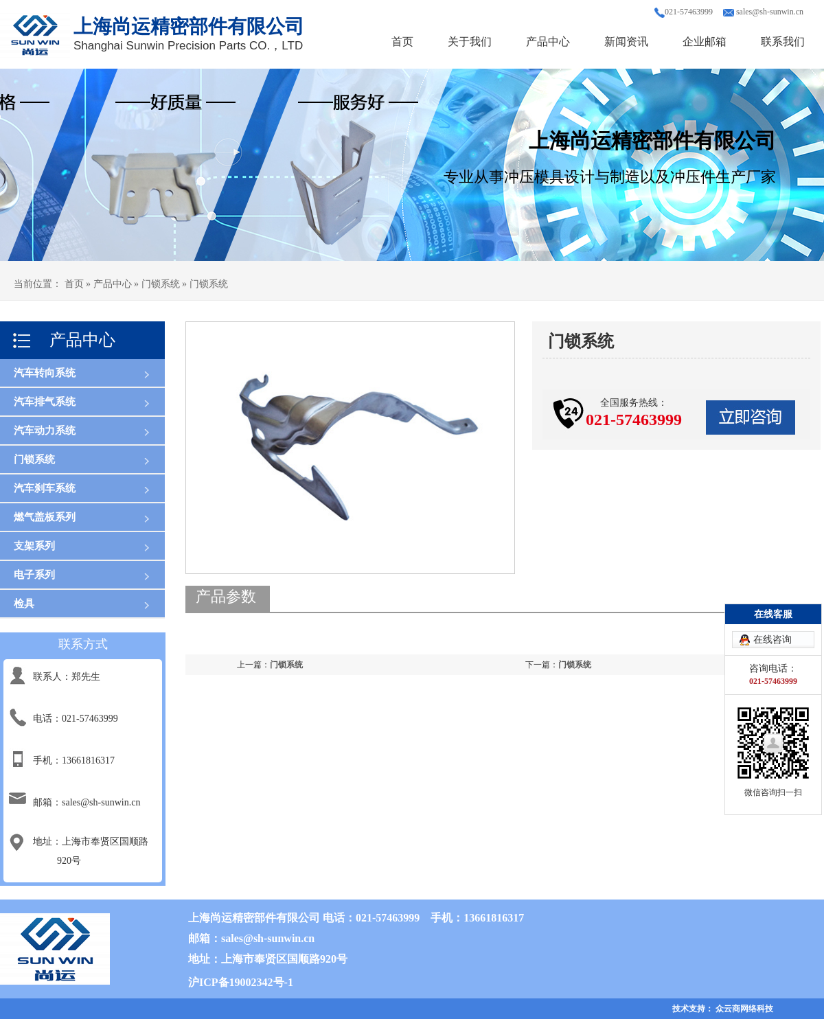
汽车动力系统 (45, 430)
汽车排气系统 (45, 401)
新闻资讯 (626, 41)
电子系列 (34, 574)
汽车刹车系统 (45, 488)
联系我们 (783, 41)
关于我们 (470, 41)
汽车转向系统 (45, 372)
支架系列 (34, 545)
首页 (402, 41)
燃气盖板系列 (45, 517)
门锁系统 (34, 459)
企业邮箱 (704, 41)
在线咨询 (772, 639)
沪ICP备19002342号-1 (240, 982)
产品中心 (548, 41)
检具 (24, 603)
